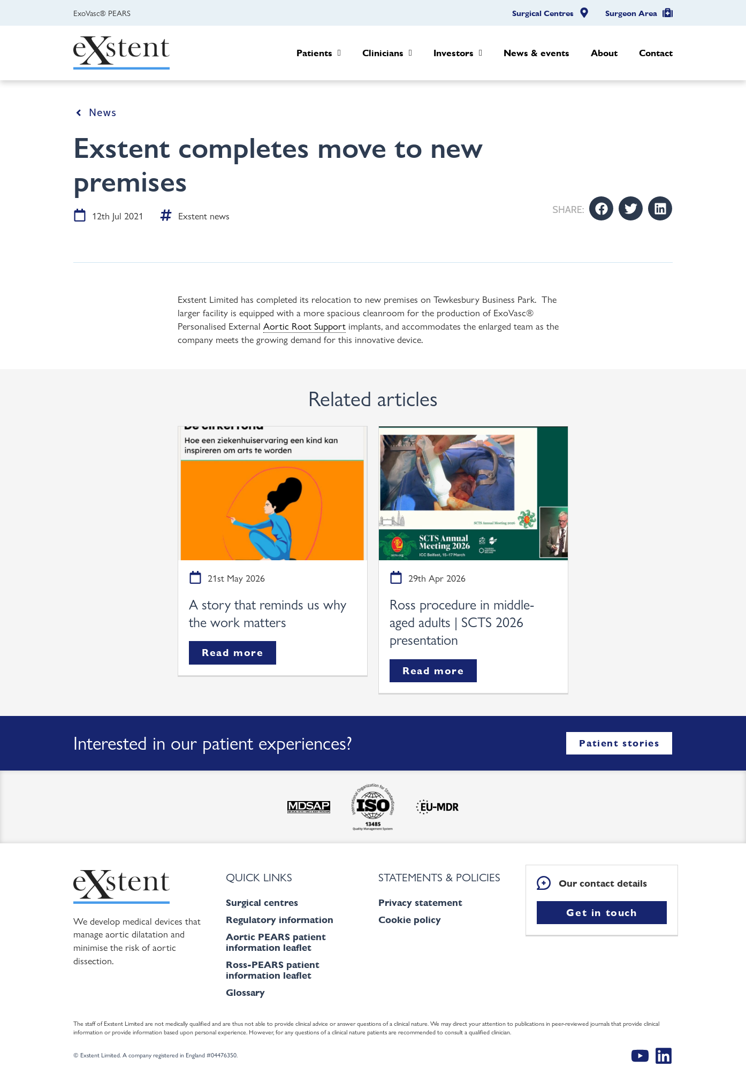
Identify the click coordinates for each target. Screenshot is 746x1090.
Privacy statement (420, 902)
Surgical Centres (543, 13)
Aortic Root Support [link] (304, 325)
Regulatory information (279, 919)
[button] (601, 208)
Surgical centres (262, 902)
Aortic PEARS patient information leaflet (276, 942)
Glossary (245, 992)
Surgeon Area (631, 13)
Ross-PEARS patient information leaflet (272, 969)
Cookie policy (409, 919)
